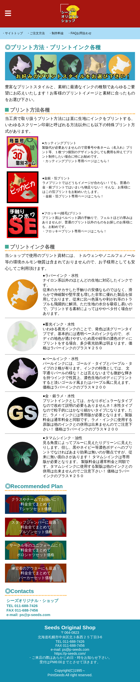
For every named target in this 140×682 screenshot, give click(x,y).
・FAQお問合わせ (80, 33)
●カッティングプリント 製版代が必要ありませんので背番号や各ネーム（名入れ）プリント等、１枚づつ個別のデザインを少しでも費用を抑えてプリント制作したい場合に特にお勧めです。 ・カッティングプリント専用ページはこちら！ (70, 152)
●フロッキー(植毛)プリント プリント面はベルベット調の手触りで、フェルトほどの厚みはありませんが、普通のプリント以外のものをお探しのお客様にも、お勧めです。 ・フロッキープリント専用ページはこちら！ (70, 222)
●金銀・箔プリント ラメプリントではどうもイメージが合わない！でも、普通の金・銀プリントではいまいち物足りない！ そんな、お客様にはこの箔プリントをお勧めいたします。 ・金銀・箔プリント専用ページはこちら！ (69, 187)
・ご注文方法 (36, 33)
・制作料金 (56, 33)
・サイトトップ (12, 33)
